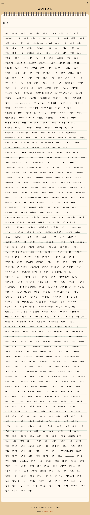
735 (17, 317)
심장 (39, 406)
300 (67, 346)
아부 (44, 187)
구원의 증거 (47, 257)
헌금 (41, 207)
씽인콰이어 (40, 48)
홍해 (51, 192)
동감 (7, 401)
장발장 (31, 247)
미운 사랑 (47, 292)
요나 (48, 332)
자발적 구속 (10, 292)
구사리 (26, 148)
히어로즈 (28, 411)
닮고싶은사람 (19, 232)
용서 (58, 38)
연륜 (29, 237)
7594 (78, 143)
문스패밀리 (39, 337)
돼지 (78, 391)
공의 (19, 277)
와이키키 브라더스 (53, 376)
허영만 (8, 466)
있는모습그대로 (20, 98)
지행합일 (61, 192)
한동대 (46, 182)
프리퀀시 (9, 128)
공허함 (51, 152)
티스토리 (9, 93)
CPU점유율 (62, 187)
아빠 (39, 53)
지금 (43, 411)
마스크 (27, 182)
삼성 (50, 481)
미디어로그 (42, 507)
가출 (61, 386)
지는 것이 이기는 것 (57, 302)
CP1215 (63, 113)
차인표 (39, 396)
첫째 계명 (21, 222)
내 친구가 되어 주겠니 (28, 307)
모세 (50, 68)
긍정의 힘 (41, 366)
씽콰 (45, 33)
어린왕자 (75, 421)
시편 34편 (36, 148)
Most (27, 162)
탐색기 (58, 421)
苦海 (46, 197)
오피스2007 (66, 182)
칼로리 (43, 371)
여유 (54, 441)
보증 (7, 143)
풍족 (15, 192)
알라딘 (63, 441)
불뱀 (74, 262)
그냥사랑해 (9, 282)
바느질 (8, 356)
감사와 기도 (10, 267)
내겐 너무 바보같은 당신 (24, 302)
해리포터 (47, 73)
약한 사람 (47, 342)
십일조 (17, 73)
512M (59, 143)
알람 (48, 381)
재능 (41, 381)
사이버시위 (57, 297)
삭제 (23, 456)
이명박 (77, 431)
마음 (21, 48)
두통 (14, 396)
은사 (7, 257)
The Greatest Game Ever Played (17, 217)
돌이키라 (69, 327)
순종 (81, 426)
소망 (14, 421)
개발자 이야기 (38, 162)
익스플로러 (70, 476)
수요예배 (16, 257)
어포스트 (46, 511)
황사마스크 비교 (66, 103)
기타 (7, 83)
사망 (71, 441)
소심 (47, 391)
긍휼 (23, 247)
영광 (32, 327)
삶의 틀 (24, 212)
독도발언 (33, 98)
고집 (7, 406)
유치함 (80, 401)
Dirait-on (25, 143)
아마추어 (23, 436)
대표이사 (16, 346)
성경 (30, 58)
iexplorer (74, 187)
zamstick (59, 177)
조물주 (58, 108)
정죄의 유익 (35, 297)
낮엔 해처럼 (22, 322)
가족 (16, 466)
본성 (31, 366)
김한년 (18, 202)
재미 (23, 426)
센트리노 (23, 342)
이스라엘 (22, 391)
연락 (23, 361)
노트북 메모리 (63, 118)
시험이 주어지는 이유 (33, 197)
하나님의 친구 (39, 103)
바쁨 (14, 406)
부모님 (45, 83)
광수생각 (40, 356)
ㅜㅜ (36, 138)
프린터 (8, 88)
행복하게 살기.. (45, 8)
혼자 (51, 416)
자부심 (70, 172)
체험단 (15, 451)
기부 (16, 426)
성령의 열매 (27, 257)
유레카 (82, 282)
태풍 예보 (42, 222)
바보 (79, 53)
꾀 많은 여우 (72, 237)
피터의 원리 (71, 217)
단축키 (15, 456)
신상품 (8, 351)
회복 (14, 78)
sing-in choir (38, 43)
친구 (61, 33)
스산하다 (79, 177)
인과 (68, 152)
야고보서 (32, 222)
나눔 (58, 416)
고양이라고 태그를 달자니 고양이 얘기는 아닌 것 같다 (55, 93)
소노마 (51, 202)
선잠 (23, 207)
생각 (56, 88)
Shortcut (37, 346)
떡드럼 (76, 247)
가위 (77, 371)
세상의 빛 (9, 302)
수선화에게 (45, 272)
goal (31, 396)
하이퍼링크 (28, 356)
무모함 (71, 242)
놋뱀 (81, 262)
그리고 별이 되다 (11, 152)
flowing (59, 128)
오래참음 (59, 327)
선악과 (69, 252)
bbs (83, 187)
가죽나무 (9, 212)
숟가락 (60, 152)
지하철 (63, 466)
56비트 (68, 167)
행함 (49, 207)
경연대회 (76, 346)
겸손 (65, 411)
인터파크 (31, 53)
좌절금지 (9, 376)
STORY (74, 486)
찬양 (65, 43)
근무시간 (34, 172)
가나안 (72, 257)
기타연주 (49, 396)
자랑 (33, 381)
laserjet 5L (72, 302)
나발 (7, 247)
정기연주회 (17, 337)
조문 (18, 182)
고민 (66, 486)
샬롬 (28, 138)
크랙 (14, 342)
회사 (30, 451)
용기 (14, 401)
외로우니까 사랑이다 (30, 272)
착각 (7, 461)
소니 (24, 481)
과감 (63, 162)
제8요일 (34, 212)
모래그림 (67, 148)
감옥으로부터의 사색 (72, 356)
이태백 (72, 162)
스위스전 (9, 411)
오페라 (79, 451)
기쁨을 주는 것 (21, 297)
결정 (22, 441)
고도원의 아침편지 (75, 436)
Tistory (65, 88)
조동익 (17, 366)
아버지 (24, 33)
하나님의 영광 (70, 307)
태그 (35, 507)
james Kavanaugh (46, 307)
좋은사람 (59, 68)
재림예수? (50, 118)
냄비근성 (28, 337)
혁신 (29, 401)
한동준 (65, 197)
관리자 (52, 511)
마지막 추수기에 (72, 157)
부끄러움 (77, 366)
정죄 (64, 48)
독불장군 (9, 317)
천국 (42, 68)
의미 (44, 431)
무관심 (39, 451)
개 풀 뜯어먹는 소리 (12, 123)
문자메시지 (43, 361)
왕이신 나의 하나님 (12, 187)
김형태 (8, 476)
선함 (36, 237)
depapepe (70, 456)
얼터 (55, 282)
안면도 (61, 431)
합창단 (22, 421)
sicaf (7, 441)
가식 (57, 43)
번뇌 (71, 272)
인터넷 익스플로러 (66, 451)
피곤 (21, 401)
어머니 (15, 33)
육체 (57, 262)
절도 (7, 172)
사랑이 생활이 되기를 (62, 292)
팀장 (21, 371)
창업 (66, 361)
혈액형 (46, 456)
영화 (33, 38)
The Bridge (17, 162)
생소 (41, 242)
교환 (30, 456)
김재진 (66, 396)
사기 (39, 446)
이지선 (45, 267)
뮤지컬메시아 (51, 242)
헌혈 (14, 431)
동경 (7, 436)
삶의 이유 (9, 297)
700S (21, 138)
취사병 (8, 197)
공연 (47, 436)
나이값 (74, 361)
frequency (9, 182)
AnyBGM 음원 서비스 (37, 152)
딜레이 (55, 182)
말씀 (26, 38)
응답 (57, 366)
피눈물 (42, 287)
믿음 (72, 43)
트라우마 (18, 471)
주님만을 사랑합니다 (20, 252)
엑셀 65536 (20, 227)
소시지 (54, 386)
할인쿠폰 (16, 481)
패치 (38, 456)
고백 (24, 73)
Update (62, 371)
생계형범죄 (21, 63)
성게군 (8, 73)
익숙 (66, 342)
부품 (27, 351)
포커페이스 (9, 133)
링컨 (41, 461)
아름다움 (25, 88)
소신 (78, 386)
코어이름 (41, 202)
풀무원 (43, 351)
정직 (74, 426)
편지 (7, 486)
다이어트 (75, 88)
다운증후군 (18, 351)
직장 (7, 48)
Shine (68, 68)
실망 (73, 446)
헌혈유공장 (9, 312)
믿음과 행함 (10, 63)
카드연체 (73, 138)
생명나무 (79, 252)
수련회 (79, 441)
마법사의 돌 (54, 322)
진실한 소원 (41, 322)
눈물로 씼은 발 (10, 118)
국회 (51, 411)
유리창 (58, 356)
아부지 (8, 361)
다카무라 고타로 (23, 133)
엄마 (66, 38)
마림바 (49, 177)
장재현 (77, 63)
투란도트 (77, 351)
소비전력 (26, 346)
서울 (14, 441)
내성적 (69, 232)
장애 (36, 411)
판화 (69, 58)
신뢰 (21, 53)
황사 (51, 486)
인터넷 (34, 471)
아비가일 (81, 242)
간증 (13, 391)
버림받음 (21, 177)
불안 (72, 471)
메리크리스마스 (78, 332)
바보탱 (49, 157)
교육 (54, 436)
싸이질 (80, 456)
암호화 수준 (79, 167)
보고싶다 (73, 406)
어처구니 (43, 63)
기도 (69, 33)
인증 (72, 48)
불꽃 (66, 421)
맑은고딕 (39, 441)
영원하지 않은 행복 (24, 292)
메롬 (58, 202)
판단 (63, 73)
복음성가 (60, 172)
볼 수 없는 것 (35, 342)
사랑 (7, 33)
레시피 (15, 446)
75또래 (8, 148)
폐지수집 (45, 277)
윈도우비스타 (32, 371)
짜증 (79, 476)
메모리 (40, 421)
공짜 (80, 446)
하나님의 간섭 (22, 312)
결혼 (17, 93)
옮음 (17, 242)
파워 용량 (35, 192)
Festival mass (21, 108)
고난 (51, 38)
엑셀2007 (77, 182)
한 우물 (54, 237)
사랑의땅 (72, 123)
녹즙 (44, 192)
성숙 (76, 58)
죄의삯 (39, 128)
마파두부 (44, 386)
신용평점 (80, 172)
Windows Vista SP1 (27, 118)
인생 (32, 476)
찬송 (7, 252)
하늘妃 (40, 118)
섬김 (37, 257)
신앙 (81, 78)
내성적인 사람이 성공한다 (54, 232)
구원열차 (55, 227)
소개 (73, 481)
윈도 (7, 337)
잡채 (67, 351)
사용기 (8, 471)
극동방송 (68, 108)
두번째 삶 (16, 332)
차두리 (58, 481)
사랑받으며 (75, 312)
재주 (62, 237)
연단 (7, 162)
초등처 (62, 123)
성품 (24, 172)
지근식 (74, 197)
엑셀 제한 (9, 227)
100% (52, 187)
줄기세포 (50, 426)
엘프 (48, 337)
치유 (73, 381)
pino (78, 232)
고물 (73, 376)
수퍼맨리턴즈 (19, 237)
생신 (56, 337)
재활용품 (18, 356)
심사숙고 (9, 386)
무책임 (82, 381)
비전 (7, 43)
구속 (32, 436)
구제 (61, 217)
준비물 (52, 371)
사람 (54, 451)
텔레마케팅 (76, 396)
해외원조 (9, 108)
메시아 (62, 242)
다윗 (24, 376)
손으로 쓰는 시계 (69, 222)
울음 (7, 78)
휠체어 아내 (27, 317)
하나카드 (16, 172)
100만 (8, 192)
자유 (64, 53)
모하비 (53, 123)
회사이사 (53, 113)
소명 (17, 68)
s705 (61, 133)
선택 (16, 476)
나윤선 (56, 381)
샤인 (55, 73)
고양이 (42, 481)
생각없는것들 (27, 93)
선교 (58, 411)
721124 (72, 282)
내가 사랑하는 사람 (59, 272)
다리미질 (43, 113)
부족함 (25, 68)
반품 (82, 361)
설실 (79, 267)
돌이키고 (80, 327)
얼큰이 (20, 262)
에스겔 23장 (77, 98)
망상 (35, 416)
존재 (70, 371)
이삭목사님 (59, 317)
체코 (7, 396)
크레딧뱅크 (9, 177)
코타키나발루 (56, 361)
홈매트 (45, 123)
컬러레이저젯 (31, 113)
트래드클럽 (52, 103)
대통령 (47, 466)
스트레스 (60, 58)
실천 (63, 337)
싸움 (38, 78)
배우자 (25, 386)
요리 (35, 486)
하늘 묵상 (46, 297)
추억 (27, 486)
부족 (49, 366)
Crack (18, 411)
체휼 (54, 217)
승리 (78, 411)
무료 (39, 476)
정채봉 (59, 351)
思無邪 (66, 207)
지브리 (33, 376)
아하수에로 (9, 157)
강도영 (43, 172)
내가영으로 (34, 123)
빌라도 (74, 118)
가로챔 (40, 327)
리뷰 (33, 461)
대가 (79, 48)
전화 (14, 486)
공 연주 (46, 148)
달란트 (34, 68)
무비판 (45, 237)
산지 (34, 332)
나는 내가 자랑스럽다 (35, 167)
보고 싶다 (23, 327)
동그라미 (31, 157)
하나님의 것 (30, 282)
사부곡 (48, 317)
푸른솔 (40, 157)
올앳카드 (80, 337)
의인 (83, 157)
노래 (59, 83)
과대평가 (49, 128)
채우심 (37, 292)
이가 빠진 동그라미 (12, 272)
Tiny (53, 406)
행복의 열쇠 (52, 247)
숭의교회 (25, 192)
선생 (29, 431)
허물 (32, 202)
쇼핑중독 (52, 133)
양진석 (83, 197)
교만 (57, 48)
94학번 (17, 148)
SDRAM (52, 138)
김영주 (24, 466)
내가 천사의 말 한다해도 (28, 287)
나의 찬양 (80, 317)
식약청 (76, 152)
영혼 (7, 381)
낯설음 (53, 63)
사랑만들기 (56, 267)
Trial (41, 376)
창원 (55, 401)
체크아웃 (23, 406)
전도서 (50, 262)
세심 (43, 133)
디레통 (15, 143)
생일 (40, 88)
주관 (74, 207)
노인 (17, 376)
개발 (51, 471)
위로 (7, 53)
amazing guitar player (23, 103)
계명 (42, 401)
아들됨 (72, 322)
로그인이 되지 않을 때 (54, 167)
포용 (51, 172)
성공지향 (31, 232)
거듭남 (26, 332)
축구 (66, 481)
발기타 (8, 103)
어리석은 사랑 (79, 287)
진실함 (33, 242)
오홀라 (66, 98)
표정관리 (40, 177)
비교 (7, 451)
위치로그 (50, 507)
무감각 (59, 307)
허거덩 (80, 113)
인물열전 (82, 376)
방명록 (58, 507)
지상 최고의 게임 (62, 212)
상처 (29, 83)
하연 (19, 38)
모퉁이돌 (70, 317)
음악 (38, 33)
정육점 (45, 312)
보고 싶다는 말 (10, 327)
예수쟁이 (43, 38)
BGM (15, 461)
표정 (72, 401)
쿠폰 (60, 78)
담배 (30, 491)
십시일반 (33, 63)
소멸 (76, 68)
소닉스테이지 (10, 138)
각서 (35, 277)
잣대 (63, 322)
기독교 (8, 58)
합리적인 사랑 (66, 287)
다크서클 (32, 361)
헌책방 (65, 381)
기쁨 (72, 53)
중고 (7, 371)
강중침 (30, 48)
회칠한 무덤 (81, 192)
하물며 (46, 217)
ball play (56, 148)
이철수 (22, 78)
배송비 (35, 133)
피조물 (49, 327)
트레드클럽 (34, 108)
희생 (67, 426)
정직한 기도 (10, 262)
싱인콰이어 (9, 38)
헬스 (60, 456)
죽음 (73, 38)
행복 (14, 48)
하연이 (15, 247)
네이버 (15, 491)
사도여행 (9, 68)
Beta (65, 446)
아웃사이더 (24, 381)
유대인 (8, 366)
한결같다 (36, 217)
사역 (14, 381)
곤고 (39, 232)
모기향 (23, 152)
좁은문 (57, 257)
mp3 (80, 471)
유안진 (82, 342)
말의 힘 (31, 426)
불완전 (49, 356)
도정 (51, 351)
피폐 (35, 351)
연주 (73, 416)
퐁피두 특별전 (47, 108)
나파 (73, 202)
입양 (82, 461)
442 (42, 212)
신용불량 (49, 252)
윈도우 (49, 461)
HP (33, 88)
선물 (44, 58)
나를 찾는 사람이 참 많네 (14, 113)
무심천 (75, 292)
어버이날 (59, 476)
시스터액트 (18, 197)
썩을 (24, 123)
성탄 (7, 342)
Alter (63, 282)
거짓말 (8, 426)
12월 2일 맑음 (10, 287)
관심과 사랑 (53, 287)
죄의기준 (9, 242)
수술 (76, 33)
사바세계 (33, 207)
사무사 (57, 207)
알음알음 (56, 197)
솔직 (32, 406)
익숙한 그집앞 (68, 267)
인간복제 (59, 252)
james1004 (10, 222)
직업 (36, 83)
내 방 (59, 426)
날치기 (25, 187)
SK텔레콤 (56, 446)
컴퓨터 (24, 476)
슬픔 (57, 461)
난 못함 (79, 93)
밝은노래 (41, 247)
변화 (32, 466)
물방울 (74, 461)
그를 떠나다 (10, 277)
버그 (83, 486)
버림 (16, 361)
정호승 (71, 73)
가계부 (55, 391)
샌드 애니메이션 (47, 143)
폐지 (21, 431)
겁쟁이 (31, 391)
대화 (47, 446)
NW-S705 (62, 138)
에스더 (30, 177)
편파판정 (62, 406)
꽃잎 (31, 322)
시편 (39, 436)
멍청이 (41, 426)
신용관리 (58, 346)
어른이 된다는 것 (71, 297)
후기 (23, 451)
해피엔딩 (66, 366)
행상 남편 (38, 317)
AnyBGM (21, 157)
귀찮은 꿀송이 (41, 302)
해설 (7, 416)
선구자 (8, 232)
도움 (70, 391)
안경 (7, 491)
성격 (16, 88)
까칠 (17, 386)
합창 (79, 73)
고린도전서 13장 (65, 63)
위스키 (65, 227)
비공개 (52, 431)
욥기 (49, 162)
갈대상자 (37, 182)
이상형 (31, 421)
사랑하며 (64, 312)
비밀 (14, 83)
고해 (14, 371)
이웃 (70, 337)
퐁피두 (21, 167)
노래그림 (9, 202)
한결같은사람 (45, 98)
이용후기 (69, 143)
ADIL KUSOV (76, 227)
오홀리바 (57, 98)
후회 (23, 446)
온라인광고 (58, 332)
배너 (7, 456)
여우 (36, 431)
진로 (7, 481)
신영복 (34, 386)
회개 (7, 332)
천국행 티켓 (44, 227)
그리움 (48, 88)
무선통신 (58, 342)
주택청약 (59, 157)
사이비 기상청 (54, 222)
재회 (32, 252)
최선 (63, 391)
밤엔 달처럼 (10, 322)
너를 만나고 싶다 (44, 282)
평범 (66, 416)
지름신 (33, 481)
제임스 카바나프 (11, 307)
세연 (53, 277)
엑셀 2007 (32, 227)
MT (39, 466)
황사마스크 (79, 103)
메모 (23, 491)
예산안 (83, 138)
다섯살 (66, 262)
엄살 (73, 342)
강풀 (55, 466)
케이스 (72, 466)
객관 (41, 332)
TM (24, 366)
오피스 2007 (70, 83)
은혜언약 (29, 128)
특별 (7, 346)
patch (50, 212)
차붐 (14, 416)
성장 (57, 396)
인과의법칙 (70, 128)
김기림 (75, 277)
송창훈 (82, 217)
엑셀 (52, 78)
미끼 (56, 162)
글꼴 (65, 376)
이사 (79, 43)
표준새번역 (35, 312)
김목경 (20, 282)
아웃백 (49, 421)
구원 (21, 83)
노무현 (43, 486)
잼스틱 (69, 177)
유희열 (64, 401)
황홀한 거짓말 (64, 277)
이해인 (22, 396)
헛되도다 (40, 262)
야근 (21, 43)
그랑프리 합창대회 (12, 207)
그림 (58, 471)
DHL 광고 (35, 187)
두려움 (62, 436)
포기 (45, 78)
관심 (29, 441)
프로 (14, 436)
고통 (58, 486)
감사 (14, 43)
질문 (80, 466)
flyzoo (8, 237)
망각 (30, 78)
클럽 (7, 446)
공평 (50, 48)
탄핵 (69, 431)
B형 (52, 83)
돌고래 (65, 461)
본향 (40, 252)
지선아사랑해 (22, 267)
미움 (38, 73)
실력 (7, 421)
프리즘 (35, 143)
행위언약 (19, 128)
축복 (47, 451)
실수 (47, 441)
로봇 (26, 471)
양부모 (54, 312)
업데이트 (49, 476)
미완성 (70, 386)
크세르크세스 (10, 167)
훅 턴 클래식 (65, 247)
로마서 (49, 43)
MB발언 (8, 98)
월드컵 (43, 471)
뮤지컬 (81, 83)
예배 (39, 391)
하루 (81, 416)
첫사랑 (56, 53)
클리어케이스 (71, 133)
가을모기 (48, 346)
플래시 (31, 446)
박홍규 (70, 192)
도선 (66, 202)
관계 (51, 58)
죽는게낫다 (35, 267)
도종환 (17, 58)
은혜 (7, 431)
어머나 (27, 277)
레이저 (43, 416)
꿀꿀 (14, 53)
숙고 (43, 138)
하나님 (53, 33)
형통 (72, 113)
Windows (24, 461)
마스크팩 (30, 262)
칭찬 (21, 416)
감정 (67, 78)
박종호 (48, 53)
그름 (24, 242)
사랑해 (82, 38)
